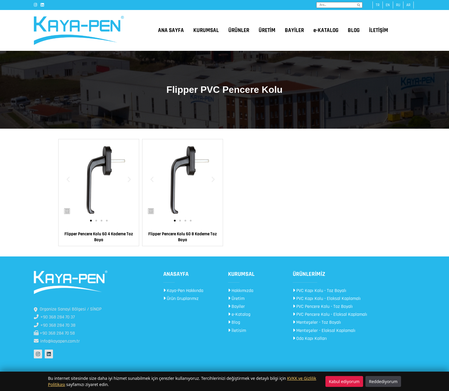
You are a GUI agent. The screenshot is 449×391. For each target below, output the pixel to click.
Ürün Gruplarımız (181, 299)
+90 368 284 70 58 (54, 333)
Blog (234, 322)
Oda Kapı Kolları (310, 338)
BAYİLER (294, 30)
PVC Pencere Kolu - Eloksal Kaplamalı (330, 314)
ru (398, 5)
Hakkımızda (240, 291)
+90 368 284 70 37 (54, 317)
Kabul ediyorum (344, 381)
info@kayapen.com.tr (57, 341)
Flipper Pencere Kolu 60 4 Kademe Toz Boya (98, 237)
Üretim (236, 299)
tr (378, 5)
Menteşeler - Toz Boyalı (317, 322)
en (388, 5)
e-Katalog (239, 314)
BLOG (354, 30)
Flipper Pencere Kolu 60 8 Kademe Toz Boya (182, 237)
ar (408, 5)
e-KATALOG (325, 30)
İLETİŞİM (378, 30)
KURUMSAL (206, 30)
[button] (68, 179)
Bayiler (236, 306)
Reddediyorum (383, 381)
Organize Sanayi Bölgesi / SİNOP (68, 309)
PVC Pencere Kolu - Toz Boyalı (323, 306)
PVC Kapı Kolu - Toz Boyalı (319, 291)
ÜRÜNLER (238, 30)
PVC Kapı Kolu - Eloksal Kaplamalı (327, 299)
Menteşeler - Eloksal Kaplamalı (324, 331)
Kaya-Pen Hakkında (183, 291)
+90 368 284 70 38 (54, 325)
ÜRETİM (267, 30)
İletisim (237, 331)
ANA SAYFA (171, 30)
